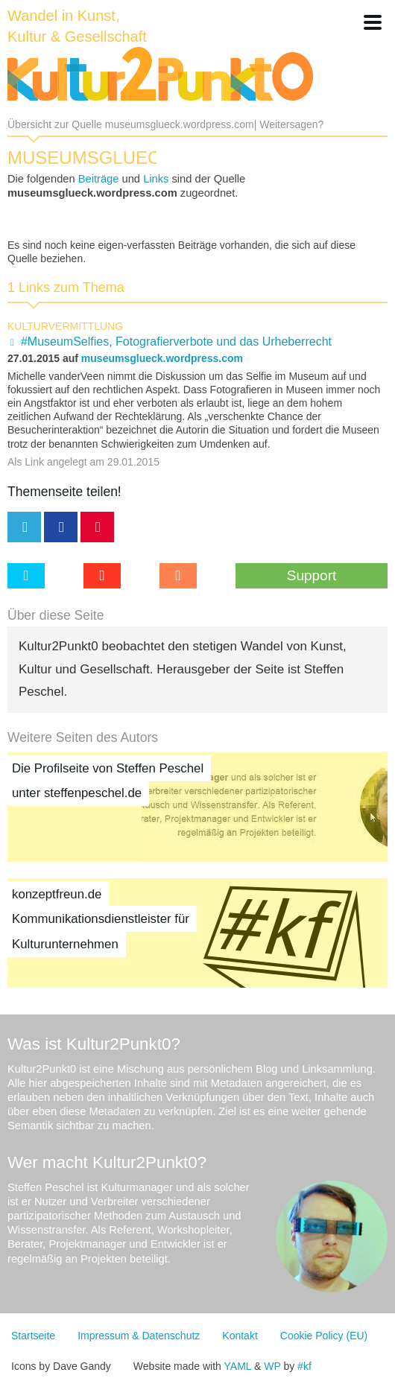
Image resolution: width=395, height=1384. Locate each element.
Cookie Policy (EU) (323, 1336)
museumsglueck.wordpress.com (162, 358)
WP (272, 1366)
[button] (372, 22)
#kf (304, 1366)
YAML (238, 1366)
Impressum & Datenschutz (139, 1336)
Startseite (33, 1336)
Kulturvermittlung (65, 326)
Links (155, 179)
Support (312, 575)
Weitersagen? (291, 124)
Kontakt (239, 1336)
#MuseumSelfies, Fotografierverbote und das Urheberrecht (176, 341)
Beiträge (98, 179)
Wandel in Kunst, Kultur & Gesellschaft (77, 26)
